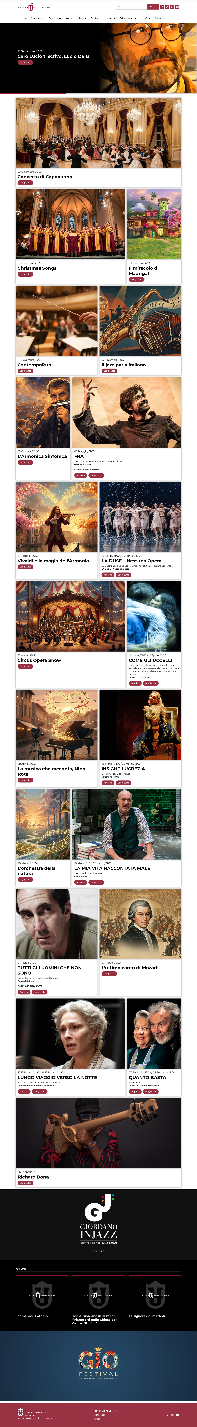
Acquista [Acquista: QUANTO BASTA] (135, 1091)
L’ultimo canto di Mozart (130, 967)
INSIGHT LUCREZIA (123, 768)
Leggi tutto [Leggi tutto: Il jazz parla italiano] (109, 371)
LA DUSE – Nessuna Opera (131, 560)
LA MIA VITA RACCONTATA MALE (112, 868)
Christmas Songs (37, 268)
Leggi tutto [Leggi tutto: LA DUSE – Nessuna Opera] (123, 575)
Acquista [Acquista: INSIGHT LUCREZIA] (108, 783)
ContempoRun (34, 365)
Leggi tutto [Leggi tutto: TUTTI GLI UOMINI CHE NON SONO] (39, 992)
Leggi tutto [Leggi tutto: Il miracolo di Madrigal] (136, 279)
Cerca (153, 6)
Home (23, 18)
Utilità (144, 18)
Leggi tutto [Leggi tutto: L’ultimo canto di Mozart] (109, 974)
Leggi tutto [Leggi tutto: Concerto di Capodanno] (25, 183)
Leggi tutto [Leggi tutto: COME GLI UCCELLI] (151, 683)
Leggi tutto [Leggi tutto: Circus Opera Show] (25, 666)
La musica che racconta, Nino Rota (51, 771)
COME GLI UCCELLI (150, 660)
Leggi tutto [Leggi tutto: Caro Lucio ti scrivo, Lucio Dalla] (25, 62)
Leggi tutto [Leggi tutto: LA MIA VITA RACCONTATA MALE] (96, 882)
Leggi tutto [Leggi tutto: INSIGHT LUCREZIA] (123, 783)
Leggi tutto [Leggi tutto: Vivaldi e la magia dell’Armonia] (25, 567)
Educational (126, 18)
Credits (97, 1419)
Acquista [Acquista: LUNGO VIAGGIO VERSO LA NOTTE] (24, 1091)
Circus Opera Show (39, 660)
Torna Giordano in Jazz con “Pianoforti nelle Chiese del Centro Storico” (94, 1319)
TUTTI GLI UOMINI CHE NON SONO (50, 970)
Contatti (159, 18)
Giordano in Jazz (74, 18)
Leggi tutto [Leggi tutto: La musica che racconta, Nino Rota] (25, 780)
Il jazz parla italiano (124, 365)
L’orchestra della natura (37, 871)
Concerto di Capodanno (45, 176)
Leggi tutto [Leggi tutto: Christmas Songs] (25, 274)
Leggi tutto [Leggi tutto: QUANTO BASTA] (151, 1091)
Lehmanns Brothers (32, 1316)
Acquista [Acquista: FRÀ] (80, 475)
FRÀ (79, 456)
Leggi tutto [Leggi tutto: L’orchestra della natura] (25, 879)
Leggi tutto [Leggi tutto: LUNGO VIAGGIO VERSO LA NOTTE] (39, 1091)
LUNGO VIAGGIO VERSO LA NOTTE (57, 1077)
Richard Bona (33, 1177)
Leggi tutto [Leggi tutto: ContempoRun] (25, 371)
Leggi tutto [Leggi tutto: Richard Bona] (25, 1183)
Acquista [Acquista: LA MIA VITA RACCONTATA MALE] (80, 882)
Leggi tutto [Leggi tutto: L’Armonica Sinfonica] (25, 462)
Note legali (99, 1415)
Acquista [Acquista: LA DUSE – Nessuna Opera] (108, 575)
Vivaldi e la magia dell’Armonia (53, 560)
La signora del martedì (147, 1316)
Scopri (98, 1251)
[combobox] (131, 6)
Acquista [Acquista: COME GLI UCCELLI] (135, 683)
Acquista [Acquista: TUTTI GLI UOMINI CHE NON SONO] (24, 992)
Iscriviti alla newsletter (105, 1411)
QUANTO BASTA (147, 1077)
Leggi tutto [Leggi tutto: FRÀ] (96, 475)
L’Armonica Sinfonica (42, 456)
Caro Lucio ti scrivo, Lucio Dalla (54, 56)
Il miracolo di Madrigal (144, 270)
